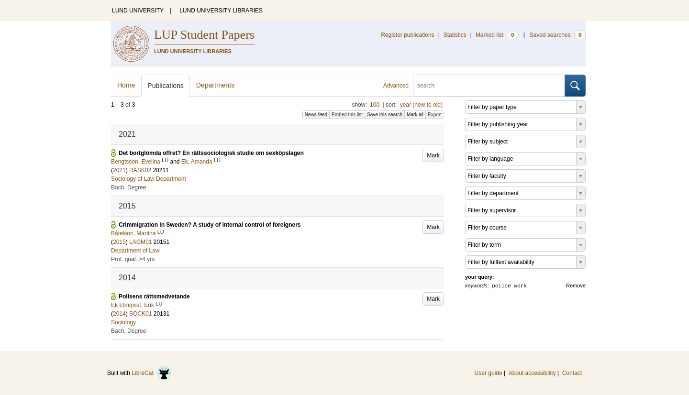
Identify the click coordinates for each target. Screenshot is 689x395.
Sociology (123, 322)
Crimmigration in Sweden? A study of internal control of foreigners (209, 224)
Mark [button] (433, 155)
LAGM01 (140, 242)
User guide (488, 373)
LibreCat (152, 373)
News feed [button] (316, 114)
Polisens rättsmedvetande (154, 296)
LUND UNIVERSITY (138, 10)
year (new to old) (421, 104)
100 (374, 104)
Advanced (396, 85)
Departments (215, 85)
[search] (489, 86)
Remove (576, 285)
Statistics (455, 35)
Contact (572, 373)
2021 (119, 170)
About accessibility (532, 373)
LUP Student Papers (204, 35)
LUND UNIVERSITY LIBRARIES (221, 10)
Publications (165, 85)
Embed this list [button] (347, 114)
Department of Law (135, 250)
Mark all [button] (415, 114)
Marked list (497, 35)
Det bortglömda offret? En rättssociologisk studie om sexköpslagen (211, 153)
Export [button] (435, 114)
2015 (119, 242)
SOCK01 (140, 313)
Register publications (407, 35)
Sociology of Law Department (148, 179)
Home (126, 85)
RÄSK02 (140, 170)
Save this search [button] (384, 114)
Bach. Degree (128, 187)
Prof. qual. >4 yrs (133, 259)
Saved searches (557, 35)
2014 (119, 313)
